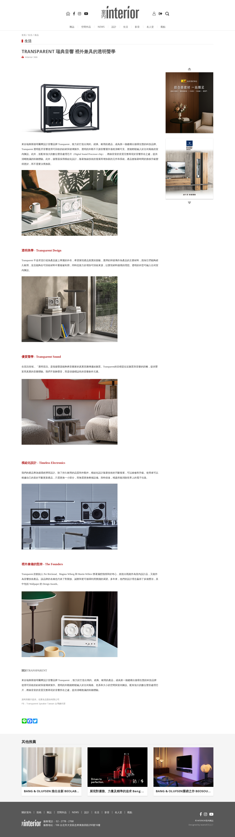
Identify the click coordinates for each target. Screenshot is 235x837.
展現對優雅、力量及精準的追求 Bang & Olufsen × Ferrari (117, 791)
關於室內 (26, 812)
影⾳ (137, 26)
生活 (125, 26)
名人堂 (150, 26)
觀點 (163, 26)
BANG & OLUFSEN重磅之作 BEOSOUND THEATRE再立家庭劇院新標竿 (183, 791)
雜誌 (72, 26)
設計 (114, 26)
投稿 (39, 812)
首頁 (24, 35)
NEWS (101, 26)
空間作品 (86, 26)
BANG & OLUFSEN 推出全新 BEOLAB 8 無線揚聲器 (51, 791)
